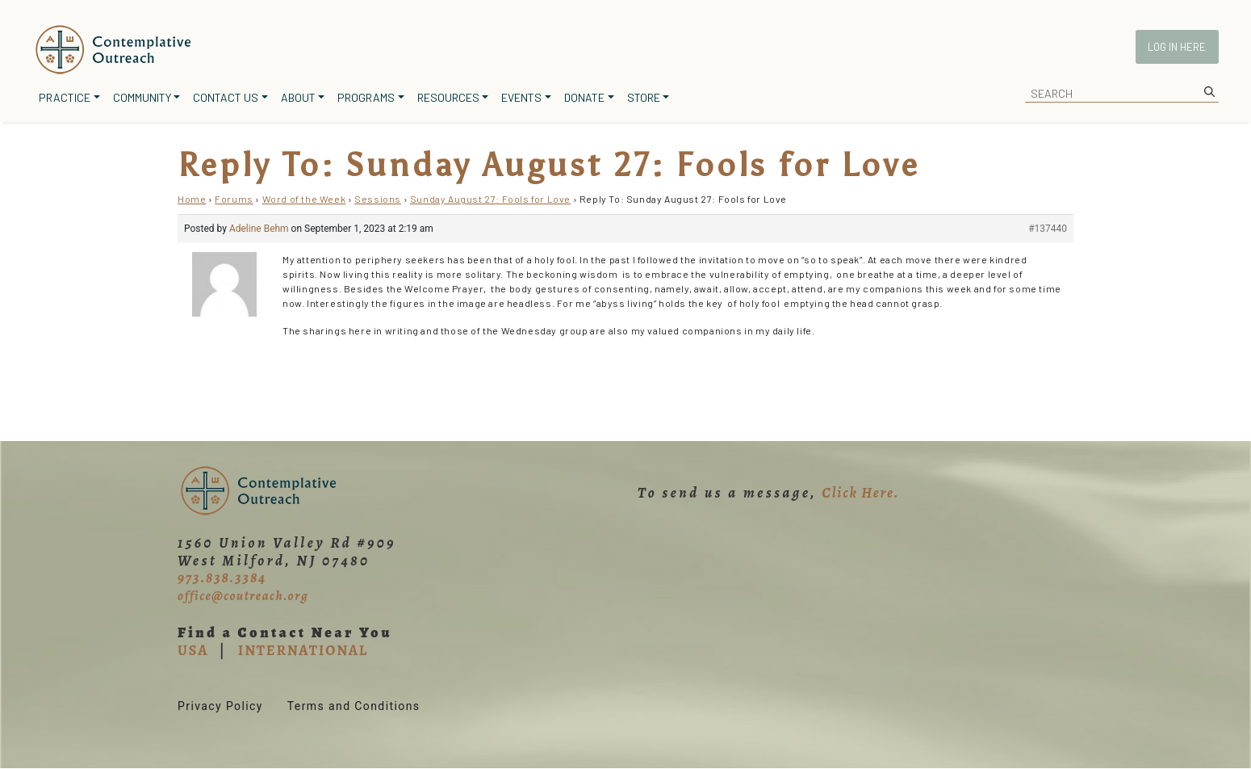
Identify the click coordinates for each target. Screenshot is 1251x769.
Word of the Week (304, 198)
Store (643, 97)
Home (192, 198)
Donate (584, 97)
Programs (366, 97)
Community (142, 97)
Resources (448, 97)
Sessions (377, 198)
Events (521, 97)
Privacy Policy (220, 706)
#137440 (1047, 228)
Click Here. (860, 492)
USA (193, 650)
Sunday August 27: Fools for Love (490, 198)
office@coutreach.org (243, 596)
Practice (64, 97)
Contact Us (225, 97)
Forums (234, 198)
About (298, 97)
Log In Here (1177, 46)
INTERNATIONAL (303, 650)
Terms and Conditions (353, 706)
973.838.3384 (222, 577)
